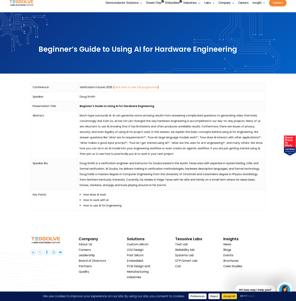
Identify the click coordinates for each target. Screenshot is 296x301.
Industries (134, 277)
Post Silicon (135, 255)
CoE (178, 266)
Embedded (135, 261)
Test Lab (181, 244)
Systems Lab (184, 255)
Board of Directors (92, 261)
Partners (85, 266)
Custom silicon (137, 244)
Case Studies (232, 266)
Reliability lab (185, 250)
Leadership (87, 255)
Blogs (227, 250)
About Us (85, 244)
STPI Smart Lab (186, 261)
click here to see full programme (136, 87)
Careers (85, 250)
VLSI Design (135, 250)
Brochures (231, 261)
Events (228, 255)
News (227, 244)
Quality (84, 271)
